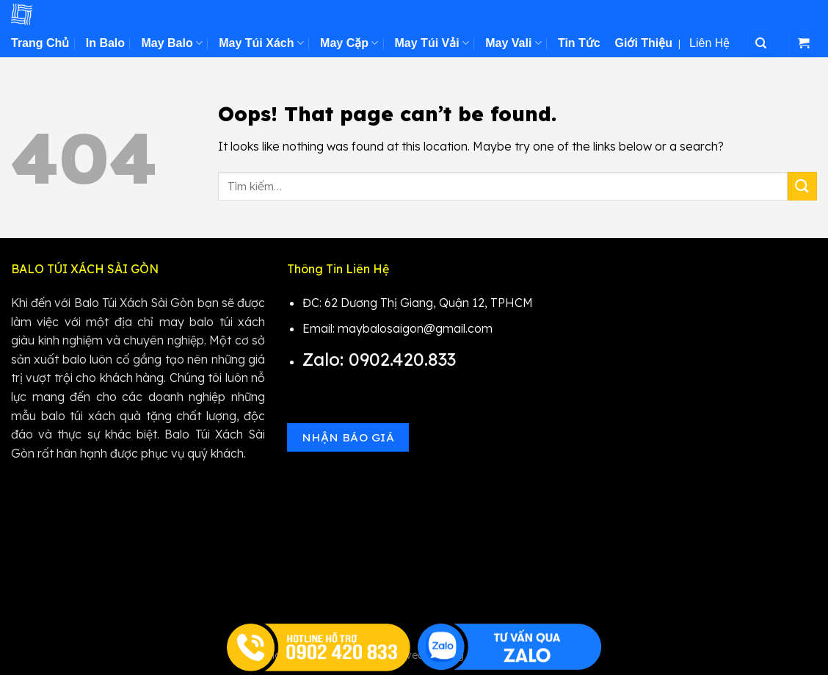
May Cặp (349, 43)
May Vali (513, 43)
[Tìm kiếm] (761, 43)
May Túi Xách (261, 43)
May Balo (171, 43)
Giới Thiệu (644, 43)
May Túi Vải (432, 43)
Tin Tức (579, 43)
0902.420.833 (405, 359)
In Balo (105, 43)
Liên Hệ (709, 43)
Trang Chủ (40, 43)
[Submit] (802, 186)
